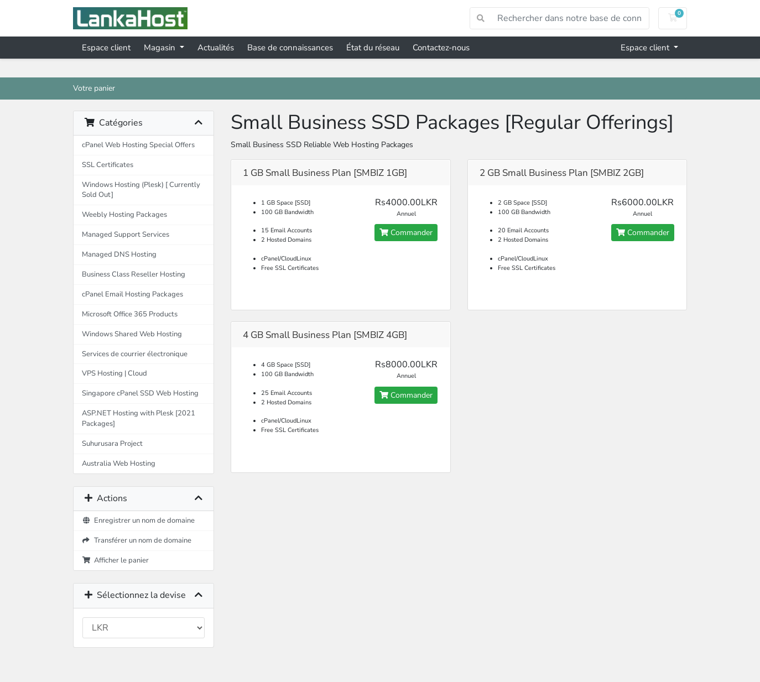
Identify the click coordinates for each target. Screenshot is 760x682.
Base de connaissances (290, 47)
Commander (406, 232)
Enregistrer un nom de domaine (138, 520)
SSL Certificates (107, 164)
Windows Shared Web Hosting (132, 334)
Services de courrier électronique (135, 353)
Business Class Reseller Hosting (133, 274)
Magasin (161, 47)
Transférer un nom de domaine (136, 540)
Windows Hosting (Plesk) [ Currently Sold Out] (141, 190)
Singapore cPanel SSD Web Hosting (140, 393)
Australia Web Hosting (118, 463)
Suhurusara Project (112, 443)
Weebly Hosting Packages (124, 214)
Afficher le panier (115, 560)
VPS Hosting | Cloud (114, 373)
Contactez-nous (441, 47)
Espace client (106, 47)
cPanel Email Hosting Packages (132, 294)
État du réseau (372, 47)
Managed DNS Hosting (119, 254)
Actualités (215, 47)
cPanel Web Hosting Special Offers (138, 144)
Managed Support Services (125, 234)
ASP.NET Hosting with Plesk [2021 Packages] (138, 418)
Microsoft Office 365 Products (130, 314)
